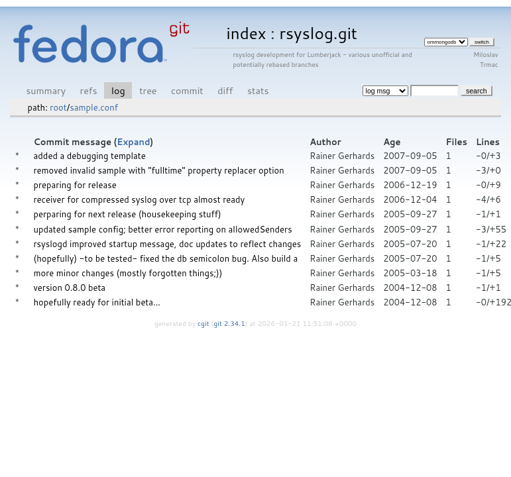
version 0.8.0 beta (70, 287)
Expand (133, 142)
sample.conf (94, 107)
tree (147, 90)
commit (187, 90)
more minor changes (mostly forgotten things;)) (128, 273)
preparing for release (75, 185)
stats (257, 90)
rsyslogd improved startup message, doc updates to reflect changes (168, 244)
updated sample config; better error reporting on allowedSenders (163, 229)
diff (225, 90)
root (58, 107)
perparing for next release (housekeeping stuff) (127, 214)
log (118, 90)
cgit (204, 323)
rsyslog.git (318, 32)
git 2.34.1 (229, 323)
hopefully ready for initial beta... (97, 302)
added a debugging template (90, 156)
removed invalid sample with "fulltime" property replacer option (159, 170)
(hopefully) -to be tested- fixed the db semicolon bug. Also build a (166, 258)
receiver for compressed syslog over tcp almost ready (139, 199)
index (246, 32)
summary (46, 90)
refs (88, 90)
